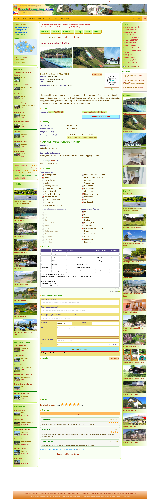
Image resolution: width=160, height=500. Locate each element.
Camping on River (21, 32)
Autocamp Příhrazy (20, 103)
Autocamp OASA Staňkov (131, 346)
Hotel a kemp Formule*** (131, 410)
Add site (127, 66)
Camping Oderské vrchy (21, 178)
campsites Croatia (125, 496)
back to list (52, 37)
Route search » (97, 75)
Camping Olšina (130, 45)
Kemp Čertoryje (19, 236)
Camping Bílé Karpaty (29, 173)
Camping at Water (21, 30)
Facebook (53, 494)
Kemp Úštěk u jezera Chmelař (23, 384)
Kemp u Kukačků (130, 43)
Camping (34, 165)
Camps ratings (19, 60)
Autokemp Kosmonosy (21, 141)
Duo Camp (17, 131)
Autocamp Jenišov (130, 30)
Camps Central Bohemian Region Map (53, 27)
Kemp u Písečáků (19, 151)
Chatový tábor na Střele (130, 394)
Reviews (32, 18)
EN (144, 18)
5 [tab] (86, 71)
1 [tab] (74, 71)
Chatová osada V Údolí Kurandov (24, 85)
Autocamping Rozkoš (131, 37)
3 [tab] (80, 71)
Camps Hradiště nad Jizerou (68, 37)
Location (87, 32)
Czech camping (33, 494)
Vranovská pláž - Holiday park (23, 375)
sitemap (83, 494)
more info (107, 2)
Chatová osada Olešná (130, 427)
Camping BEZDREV (131, 40)
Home (16, 18)
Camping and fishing (22, 27)
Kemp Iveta (17, 268)
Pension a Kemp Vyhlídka (22, 429)
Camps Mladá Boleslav (70, 25)
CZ (134, 18)
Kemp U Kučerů (129, 57)
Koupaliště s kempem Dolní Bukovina (22, 74)
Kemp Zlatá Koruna (20, 316)
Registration (75, 494)
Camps (26, 494)
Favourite (136, 66)
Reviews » (80, 449)
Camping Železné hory (21, 168)
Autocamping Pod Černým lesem (133, 51)
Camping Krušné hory (21, 165)
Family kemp (128, 55)
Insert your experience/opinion (80, 414)
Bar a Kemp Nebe (19, 112)
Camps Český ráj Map (73, 27)
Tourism (53, 161)
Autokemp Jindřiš (130, 62)
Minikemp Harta (19, 419)
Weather (41, 18)
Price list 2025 (67, 32)
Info (56, 18)
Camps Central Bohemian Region (51, 25)
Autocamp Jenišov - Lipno (22, 393)
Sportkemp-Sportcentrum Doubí (133, 362)
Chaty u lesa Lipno (130, 35)
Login (50, 18)
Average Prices (20, 62)
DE (139, 18)
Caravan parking (20, 25)
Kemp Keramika (19, 187)
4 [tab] (83, 71)
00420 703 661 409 (56, 112)
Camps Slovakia (20, 35)
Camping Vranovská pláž (132, 27)
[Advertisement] (25, 479)
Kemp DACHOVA (19, 220)
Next (118, 58)
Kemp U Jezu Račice (20, 300)
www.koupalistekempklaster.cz (93, 112)
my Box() (65, 18)
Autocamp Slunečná (20, 448)
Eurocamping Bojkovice (21, 252)
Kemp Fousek (18, 458)
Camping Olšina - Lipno (21, 284)
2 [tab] (77, 71)
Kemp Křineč (18, 94)
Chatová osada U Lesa (130, 312)
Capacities (44, 32)
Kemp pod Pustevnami (21, 439)
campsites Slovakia (109, 496)
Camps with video (21, 57)
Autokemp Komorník (131, 48)
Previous (41, 58)
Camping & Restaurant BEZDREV (133, 262)
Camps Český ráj (84, 25)
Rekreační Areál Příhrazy (21, 122)
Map (24, 18)
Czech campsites (35, 496)
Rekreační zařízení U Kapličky (132, 227)
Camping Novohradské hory (25, 175)
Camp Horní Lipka (19, 410)
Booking (78, 32)
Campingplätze (44, 494)
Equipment (55, 32)
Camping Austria (74, 496)
